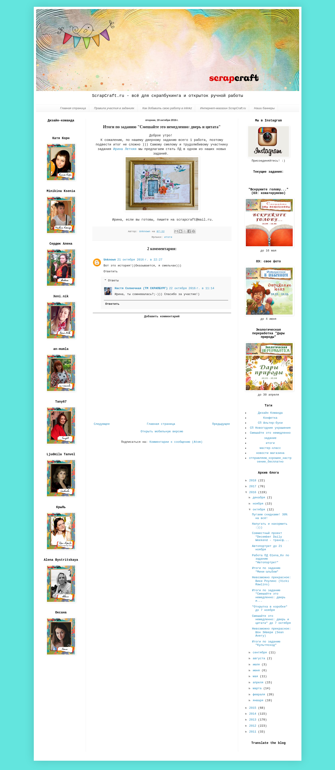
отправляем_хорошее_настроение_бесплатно (270, 459)
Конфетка (270, 418)
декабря (260, 497)
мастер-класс (270, 448)
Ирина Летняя (125, 149)
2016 (253, 492)
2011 (253, 731)
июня (257, 670)
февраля (260, 694)
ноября (259, 503)
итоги (168, 237)
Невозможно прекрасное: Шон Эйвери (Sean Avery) (271, 632)
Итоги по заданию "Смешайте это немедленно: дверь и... (269, 596)
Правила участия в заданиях (114, 108)
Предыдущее (221, 424)
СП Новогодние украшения (270, 428)
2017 (253, 486)
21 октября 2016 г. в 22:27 (139, 259)
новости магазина (270, 453)
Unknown (110, 259)
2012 (253, 726)
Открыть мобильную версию (162, 431)
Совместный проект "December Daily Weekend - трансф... (270, 536)
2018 (253, 480)
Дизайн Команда (270, 413)
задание (270, 438)
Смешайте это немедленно (270, 433)
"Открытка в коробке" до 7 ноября (269, 608)
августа (260, 658)
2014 (253, 714)
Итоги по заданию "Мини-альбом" (266, 569)
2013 (253, 719)
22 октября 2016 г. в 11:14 (191, 288)
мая (256, 676)
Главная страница (73, 108)
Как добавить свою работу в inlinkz (167, 108)
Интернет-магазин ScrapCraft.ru (223, 108)
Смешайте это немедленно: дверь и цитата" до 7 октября (271, 619)
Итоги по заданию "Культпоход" (266, 643)
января (259, 700)
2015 (253, 708)
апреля (259, 682)
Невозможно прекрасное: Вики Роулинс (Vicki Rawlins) (271, 581)
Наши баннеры (264, 108)
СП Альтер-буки (270, 423)
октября (260, 509)
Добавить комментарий (161, 316)
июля (257, 664)
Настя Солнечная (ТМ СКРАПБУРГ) (141, 288)
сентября (261, 652)
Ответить (111, 271)
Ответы (113, 280)
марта (258, 688)
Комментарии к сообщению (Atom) (176, 442)
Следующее (102, 424)
